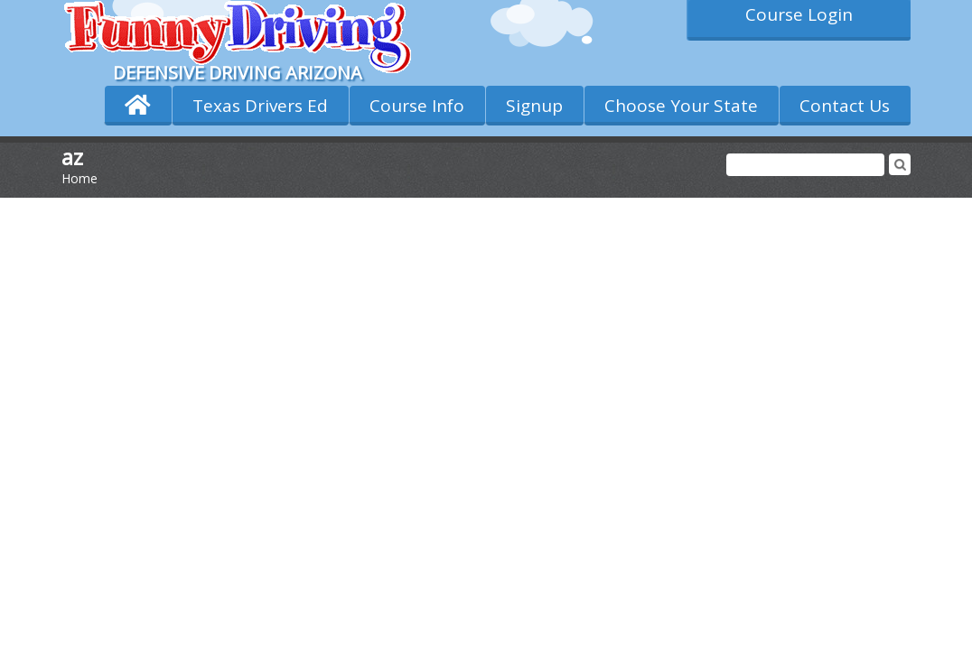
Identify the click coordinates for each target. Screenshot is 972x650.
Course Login (799, 14)
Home (79, 178)
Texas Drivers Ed (260, 105)
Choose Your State (681, 105)
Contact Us (844, 105)
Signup (534, 105)
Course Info (416, 105)
